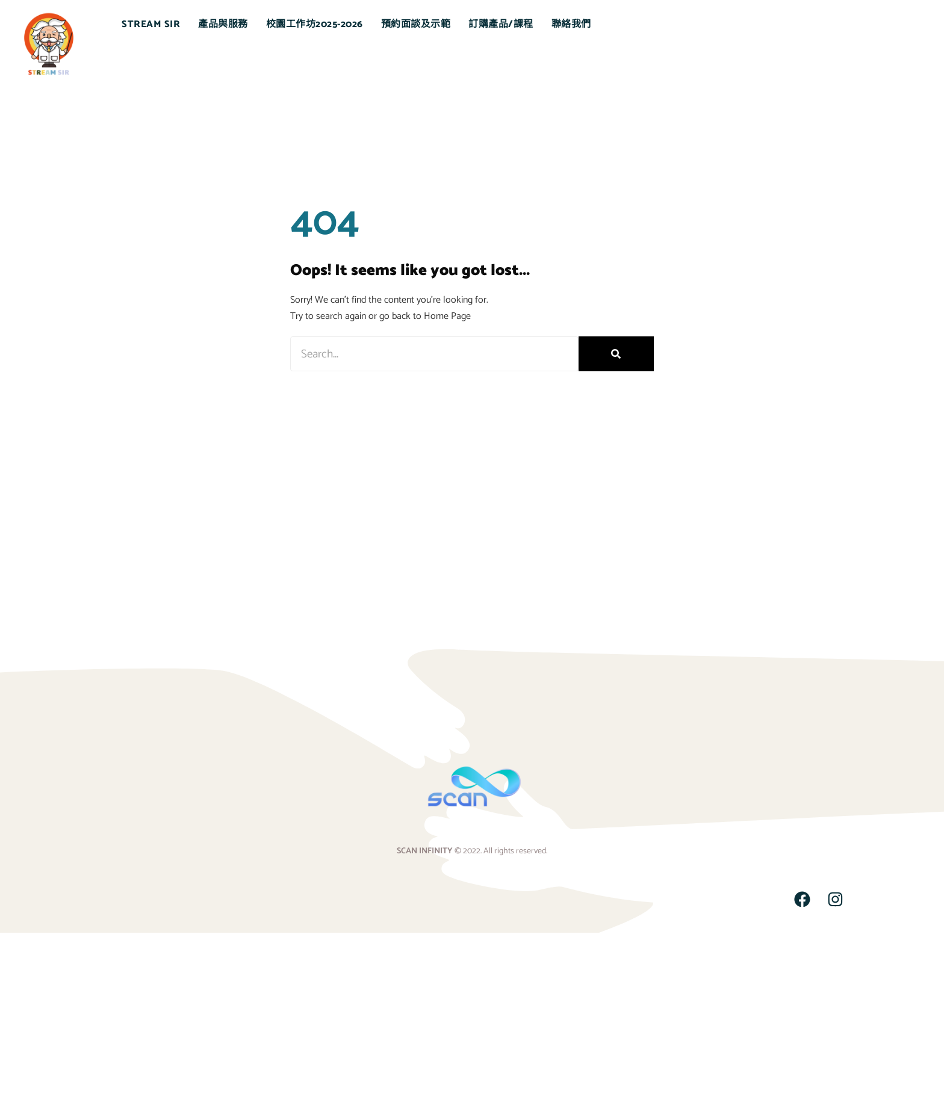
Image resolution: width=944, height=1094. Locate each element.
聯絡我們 (571, 24)
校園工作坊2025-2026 (314, 24)
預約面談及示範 (416, 24)
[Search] (616, 354)
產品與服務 (223, 24)
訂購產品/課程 (500, 24)
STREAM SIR (151, 24)
